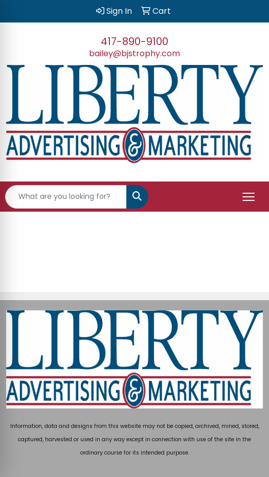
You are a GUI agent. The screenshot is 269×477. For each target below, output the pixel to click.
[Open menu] (248, 197)
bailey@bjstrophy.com (134, 53)
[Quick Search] (66, 197)
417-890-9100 (134, 41)
